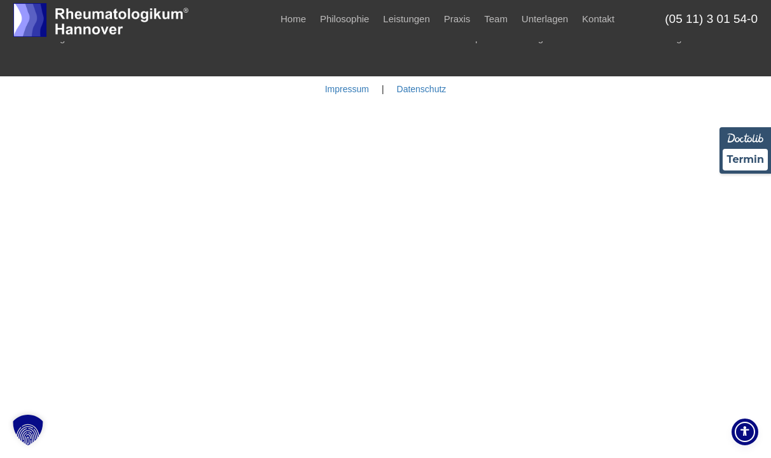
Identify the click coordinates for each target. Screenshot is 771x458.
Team (496, 18)
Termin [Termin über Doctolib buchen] (745, 159)
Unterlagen (545, 18)
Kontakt (598, 18)
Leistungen (406, 18)
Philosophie (345, 18)
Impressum (347, 89)
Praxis (457, 18)
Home (293, 18)
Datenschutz (422, 89)
